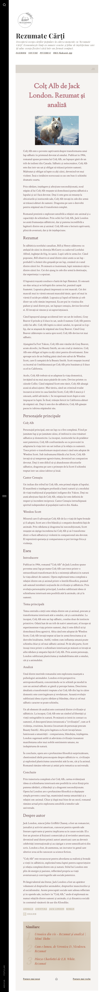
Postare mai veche (82, 979)
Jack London (56, 909)
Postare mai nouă (31, 979)
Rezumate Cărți (40, 35)
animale (28, 909)
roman (70, 909)
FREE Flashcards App (62, 53)
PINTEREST (45, 53)
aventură (41, 909)
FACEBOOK (21, 53)
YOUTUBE (33, 53)
